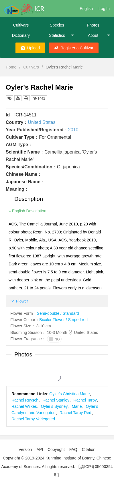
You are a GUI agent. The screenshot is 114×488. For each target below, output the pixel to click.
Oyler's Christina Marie (69, 394)
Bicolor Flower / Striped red (63, 319)
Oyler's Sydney (54, 406)
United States (41, 122)
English (86, 8)
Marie (77, 406)
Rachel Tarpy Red (75, 412)
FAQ (73, 449)
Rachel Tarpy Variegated (33, 419)
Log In (104, 8)
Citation (88, 449)
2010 (73, 129)
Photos (93, 25)
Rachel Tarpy (85, 400)
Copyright (56, 449)
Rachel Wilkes (24, 406)
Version (25, 449)
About (99, 35)
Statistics (61, 35)
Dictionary (21, 35)
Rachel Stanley (55, 400)
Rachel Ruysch (24, 400)
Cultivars (21, 25)
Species (57, 25)
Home (11, 67)
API (39, 449)
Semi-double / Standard (58, 313)
